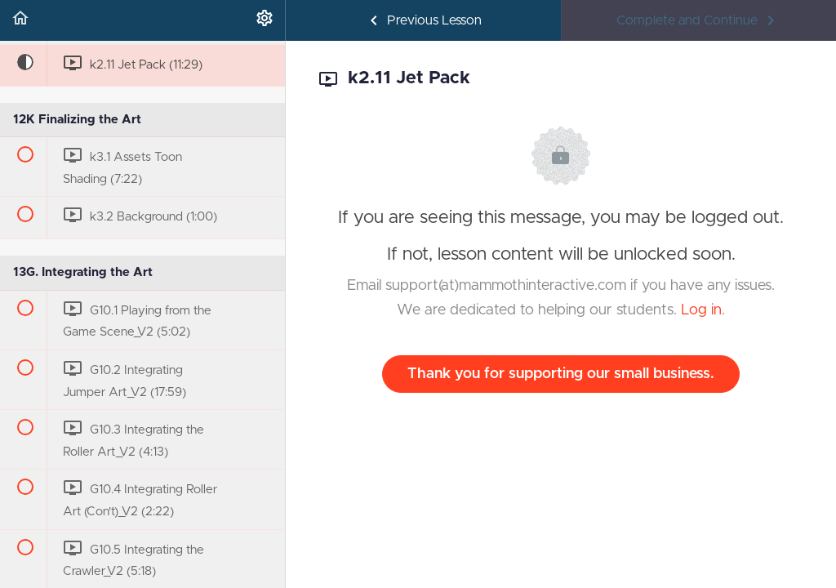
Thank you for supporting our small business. (560, 374)
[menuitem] (264, 20)
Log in (701, 310)
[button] (20, 20)
